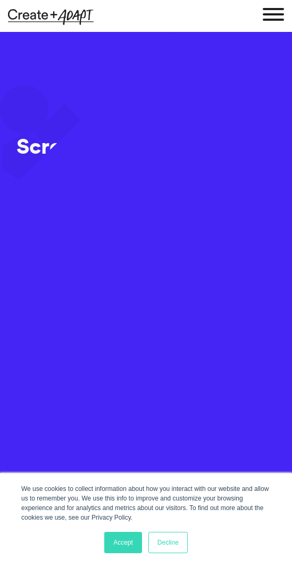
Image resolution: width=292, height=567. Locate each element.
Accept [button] (123, 542)
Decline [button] (168, 542)
